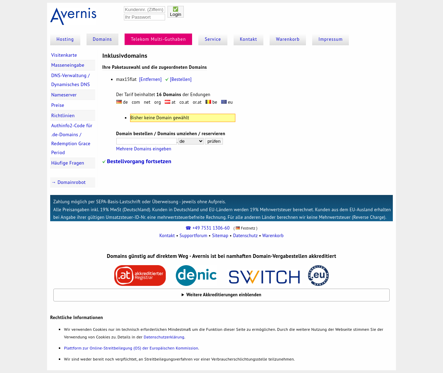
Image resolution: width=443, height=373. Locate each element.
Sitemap (220, 236)
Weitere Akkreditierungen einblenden (224, 295)
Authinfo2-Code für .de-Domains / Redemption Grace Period (71, 139)
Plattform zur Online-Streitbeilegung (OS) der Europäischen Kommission (131, 348)
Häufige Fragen (67, 163)
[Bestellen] (178, 79)
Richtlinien (63, 115)
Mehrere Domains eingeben (143, 149)
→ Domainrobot (68, 182)
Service (213, 39)
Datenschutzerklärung (164, 336)
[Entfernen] (150, 79)
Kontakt (248, 39)
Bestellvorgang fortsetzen (136, 161)
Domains (102, 39)
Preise (57, 105)
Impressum (330, 39)
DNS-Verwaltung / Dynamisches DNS (70, 79)
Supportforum (193, 236)
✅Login (175, 12)
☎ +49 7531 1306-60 (207, 228)
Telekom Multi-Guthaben (158, 39)
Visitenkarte (64, 55)
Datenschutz (245, 236)
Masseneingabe (67, 65)
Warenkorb (288, 39)
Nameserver (64, 95)
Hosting (65, 39)
